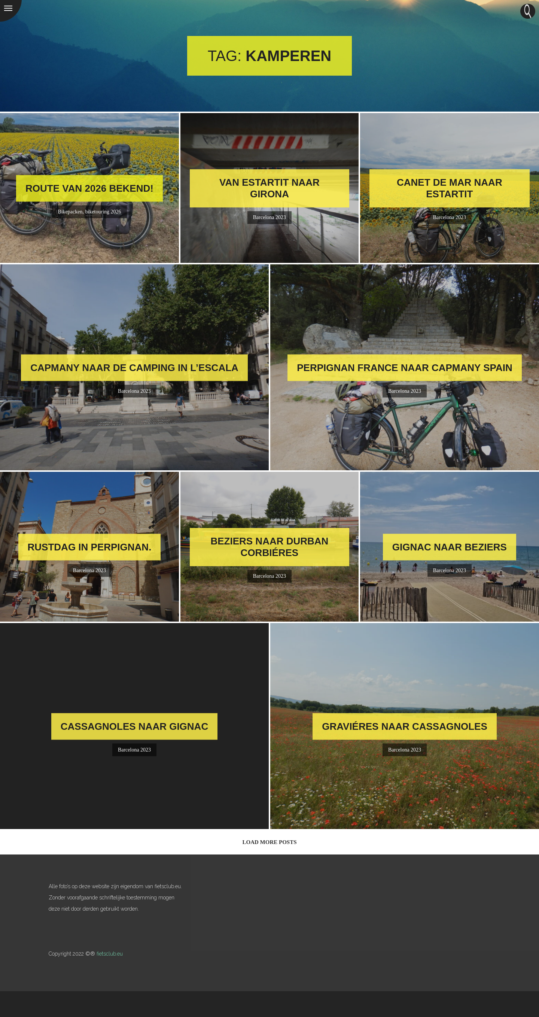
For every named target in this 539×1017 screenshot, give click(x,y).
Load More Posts (269, 842)
